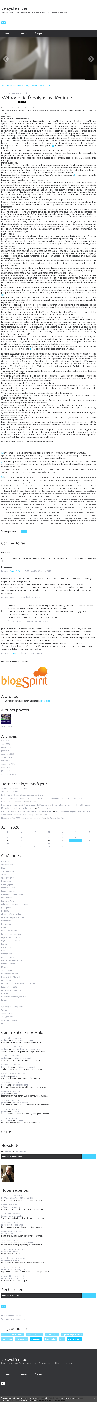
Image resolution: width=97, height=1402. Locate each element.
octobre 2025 (7, 761)
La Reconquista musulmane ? (13, 801)
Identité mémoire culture (11, 914)
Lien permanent (9, 531)
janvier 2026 (6, 751)
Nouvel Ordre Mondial (10, 977)
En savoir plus (31, 1400)
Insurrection (6, 921)
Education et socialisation (12, 894)
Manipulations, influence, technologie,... (17, 808)
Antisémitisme (7, 865)
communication (7, 871)
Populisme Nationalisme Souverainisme (18, 984)
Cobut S (4, 1085)
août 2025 (5, 767)
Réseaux (4, 1000)
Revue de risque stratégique (13, 1269)
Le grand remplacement (11, 934)
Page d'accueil (31, 85)
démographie (50, 1339)
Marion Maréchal (8, 964)
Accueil (8, 33)
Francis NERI (15, 571)
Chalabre (41, 795)
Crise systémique (8, 878)
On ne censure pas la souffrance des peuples (20, 814)
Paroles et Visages (45, 808)
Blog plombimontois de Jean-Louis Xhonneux (71, 805)
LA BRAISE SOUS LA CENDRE (13, 1278)
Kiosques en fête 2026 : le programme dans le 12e (22, 818)
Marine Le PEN (7, 957)
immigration (7, 1339)
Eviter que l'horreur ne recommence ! (27, 1049)
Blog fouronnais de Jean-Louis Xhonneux (73, 811)
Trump (4, 1010)
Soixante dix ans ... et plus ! (12, 1216)
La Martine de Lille (9, 931)
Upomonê (5, 788)
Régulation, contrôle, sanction (13, 997)
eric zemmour (21, 1339)
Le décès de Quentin (10, 1251)
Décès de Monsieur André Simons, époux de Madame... (24, 805)
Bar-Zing (33, 801)
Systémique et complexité (12, 1007)
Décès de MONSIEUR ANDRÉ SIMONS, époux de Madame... (26, 811)
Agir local (5, 861)
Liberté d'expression (9, 947)
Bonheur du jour (20, 788)
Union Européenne (9, 1020)
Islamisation (6, 924)
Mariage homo (7, 954)
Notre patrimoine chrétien (22, 1040)
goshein (4, 1040)
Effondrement (7, 898)
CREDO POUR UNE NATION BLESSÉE (17, 1242)
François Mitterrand (19, 1085)
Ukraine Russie (7, 1013)
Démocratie (6, 881)
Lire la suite (45, 701)
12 (8, 840)
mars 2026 (5, 744)
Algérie (14, 1076)
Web (3, 1023)
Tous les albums (7, 727)
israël (62, 1339)
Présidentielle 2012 (9, 987)
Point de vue (6, 980)
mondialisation (7, 970)
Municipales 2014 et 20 (11, 974)
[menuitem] (8, 33)
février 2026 (6, 747)
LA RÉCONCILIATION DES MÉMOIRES (17, 1198)
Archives (23, 33)
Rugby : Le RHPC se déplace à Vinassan (17, 795)
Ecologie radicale (8, 888)
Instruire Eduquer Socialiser (12, 917)
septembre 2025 (8, 764)
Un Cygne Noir (7, 1017)
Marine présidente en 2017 (12, 960)
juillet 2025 (5, 771)
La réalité (15, 1111)
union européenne (34, 1334)
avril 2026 (5, 741)
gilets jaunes (6, 908)
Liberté (45, 814)
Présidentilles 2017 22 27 (11, 990)
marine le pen (74, 1339)
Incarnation (14, 791)
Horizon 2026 (7, 911)
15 (49, 840)
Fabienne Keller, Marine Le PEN (14, 904)
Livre (3, 951)
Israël (3, 927)
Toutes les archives (8, 774)
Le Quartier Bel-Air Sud (57, 818)
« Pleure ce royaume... (10, 1207)
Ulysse (14, 1094)
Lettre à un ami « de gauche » (12, 85)
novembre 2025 (7, 757)
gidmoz (13, 653)
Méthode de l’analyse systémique (36, 97)
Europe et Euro (7, 901)
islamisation (36, 1339)
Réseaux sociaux (46, 85)
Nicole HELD (6, 1067)
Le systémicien (15, 8)
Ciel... (3, 791)
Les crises (5, 944)
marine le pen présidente (12, 1334)
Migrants (5, 967)
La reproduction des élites (12, 1225)
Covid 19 (4, 874)
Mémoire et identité (19, 1102)
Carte (6, 1131)
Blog (3, 868)
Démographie (7, 884)
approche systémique (72, 1334)
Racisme (4, 994)
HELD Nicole (6, 1120)
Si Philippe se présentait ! (21, 1058)
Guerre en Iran (7, 1234)
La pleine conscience (10, 1260)
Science (4, 1003)
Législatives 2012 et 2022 (12, 937)
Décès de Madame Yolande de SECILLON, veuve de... (23, 798)
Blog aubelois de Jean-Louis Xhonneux (66, 798)
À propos (38, 33)
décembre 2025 (7, 754)
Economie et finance (10, 891)
